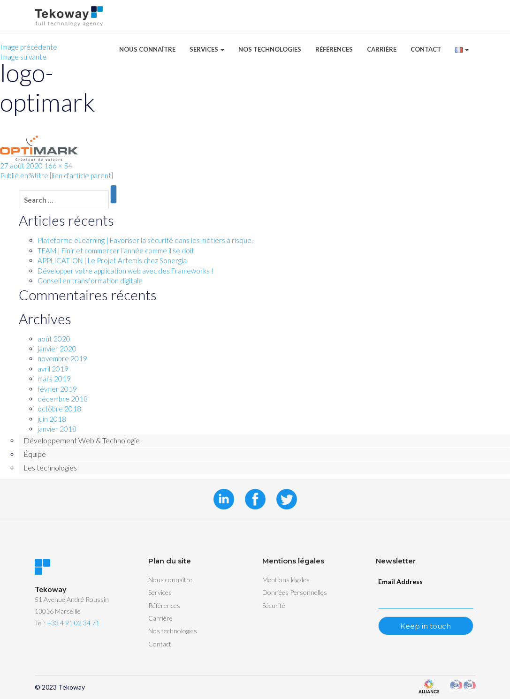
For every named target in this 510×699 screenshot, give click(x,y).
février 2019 (57, 389)
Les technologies (50, 467)
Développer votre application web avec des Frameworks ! (125, 270)
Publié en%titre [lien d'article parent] (56, 175)
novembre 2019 (62, 358)
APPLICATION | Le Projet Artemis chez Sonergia (112, 260)
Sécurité (273, 605)
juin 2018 (52, 419)
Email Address (400, 581)
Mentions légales (286, 580)
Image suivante (23, 57)
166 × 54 (58, 165)
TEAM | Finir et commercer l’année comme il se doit (116, 250)
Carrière (381, 49)
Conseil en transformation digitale (90, 280)
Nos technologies (269, 49)
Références (334, 49)
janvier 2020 (57, 348)
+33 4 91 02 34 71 (73, 623)
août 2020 (54, 338)
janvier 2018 (57, 429)
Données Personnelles (294, 592)
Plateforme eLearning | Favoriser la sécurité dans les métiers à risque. (145, 240)
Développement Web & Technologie (81, 440)
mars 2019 (54, 378)
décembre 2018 (63, 399)
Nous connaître (147, 49)
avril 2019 (53, 369)
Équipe (34, 453)
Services (207, 49)
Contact (426, 49)
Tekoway (71, 687)
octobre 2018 (59, 408)
